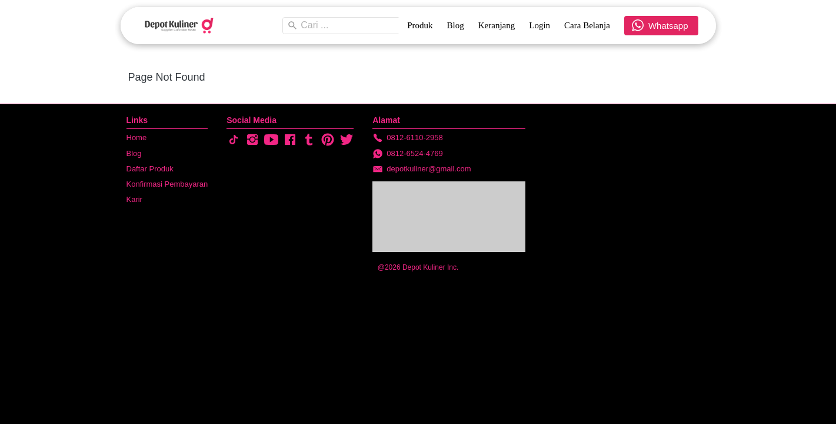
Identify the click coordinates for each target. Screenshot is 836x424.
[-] (234, 140)
